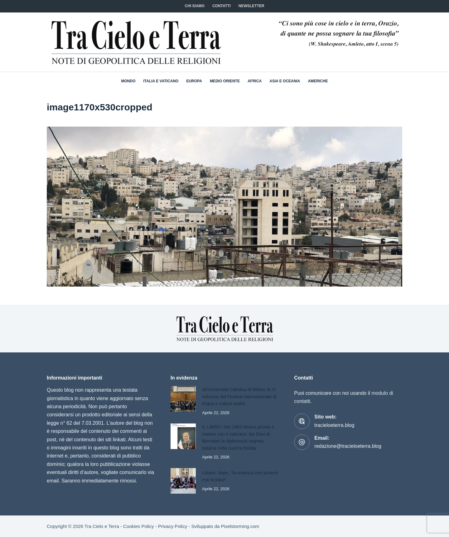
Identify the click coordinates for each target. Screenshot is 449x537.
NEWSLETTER (251, 6)
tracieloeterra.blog (334, 418)
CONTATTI (221, 6)
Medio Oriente (225, 81)
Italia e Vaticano (161, 81)
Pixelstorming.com (240, 526)
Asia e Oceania (284, 81)
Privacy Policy (172, 526)
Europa (194, 81)
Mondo (128, 81)
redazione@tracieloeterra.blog (347, 440)
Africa (255, 81)
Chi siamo (195, 6)
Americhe (318, 81)
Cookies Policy (138, 526)
